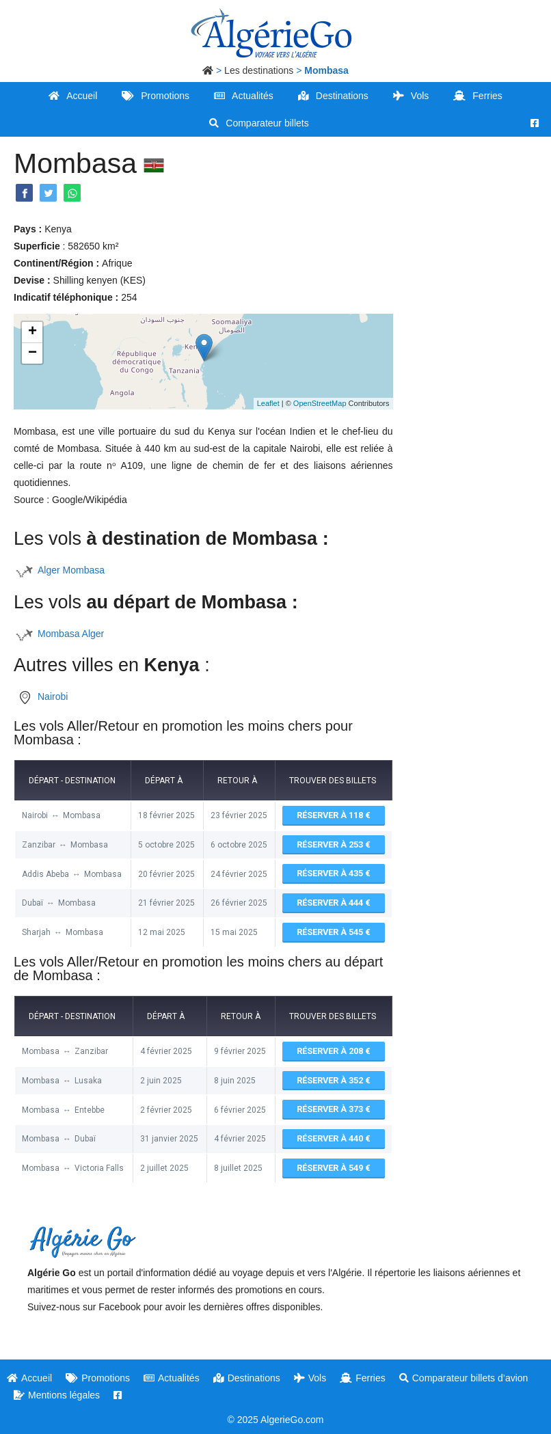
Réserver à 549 (333, 1160)
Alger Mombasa (71, 570)
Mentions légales (57, 1386)
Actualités (243, 95)
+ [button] (32, 332)
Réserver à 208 (333, 1046)
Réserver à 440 (333, 1132)
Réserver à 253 (333, 843)
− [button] (32, 353)
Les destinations (258, 70)
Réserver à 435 (333, 871)
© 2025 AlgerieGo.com (275, 1411)
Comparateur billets (258, 123)
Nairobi (53, 696)
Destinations (333, 95)
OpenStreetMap (320, 403)
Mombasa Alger (71, 633)
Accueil (73, 95)
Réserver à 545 (333, 928)
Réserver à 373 (333, 1103)
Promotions (155, 95)
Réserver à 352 (333, 1074)
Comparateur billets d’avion (463, 1369)
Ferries (477, 95)
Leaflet (268, 403)
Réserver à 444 (333, 900)
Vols (411, 95)
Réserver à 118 (333, 815)
